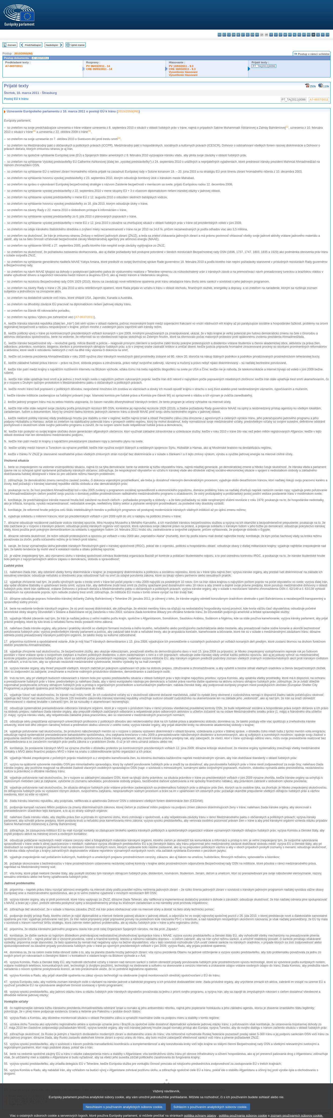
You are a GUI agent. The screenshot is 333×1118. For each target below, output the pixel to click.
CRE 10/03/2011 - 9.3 (182, 69)
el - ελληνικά (248, 34)
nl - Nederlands (294, 34)
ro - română (309, 34)
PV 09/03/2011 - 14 (98, 66)
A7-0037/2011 (14, 66)
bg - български (219, 34)
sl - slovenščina (318, 34)
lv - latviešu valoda (276, 34)
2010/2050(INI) (23, 53)
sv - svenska (327, 34)
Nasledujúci (52, 45)
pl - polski (299, 34)
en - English (252, 34)
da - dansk (233, 34)
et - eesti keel (243, 34)
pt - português (304, 34)
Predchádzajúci (33, 45)
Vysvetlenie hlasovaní (183, 72)
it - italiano (271, 34)
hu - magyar (285, 34)
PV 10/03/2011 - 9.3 (181, 66)
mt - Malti (290, 34)
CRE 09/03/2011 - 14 (99, 69)
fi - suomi (323, 34)
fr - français (257, 34)
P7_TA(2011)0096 (264, 66)
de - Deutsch (238, 34)
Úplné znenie (78, 45)
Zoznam (12, 45)
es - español (224, 34)
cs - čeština (229, 34)
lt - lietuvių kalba (280, 34)
